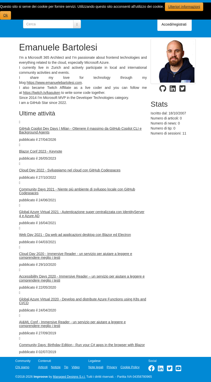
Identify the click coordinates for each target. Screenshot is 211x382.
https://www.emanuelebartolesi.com (54, 83)
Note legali (95, 367)
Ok (5, 15)
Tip (66, 367)
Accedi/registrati (173, 24)
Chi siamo (22, 367)
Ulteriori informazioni (184, 7)
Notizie (56, 367)
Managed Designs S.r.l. (69, 376)
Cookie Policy (130, 367)
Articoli (43, 367)
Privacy (112, 367)
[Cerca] (77, 24)
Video (76, 367)
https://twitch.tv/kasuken (41, 93)
